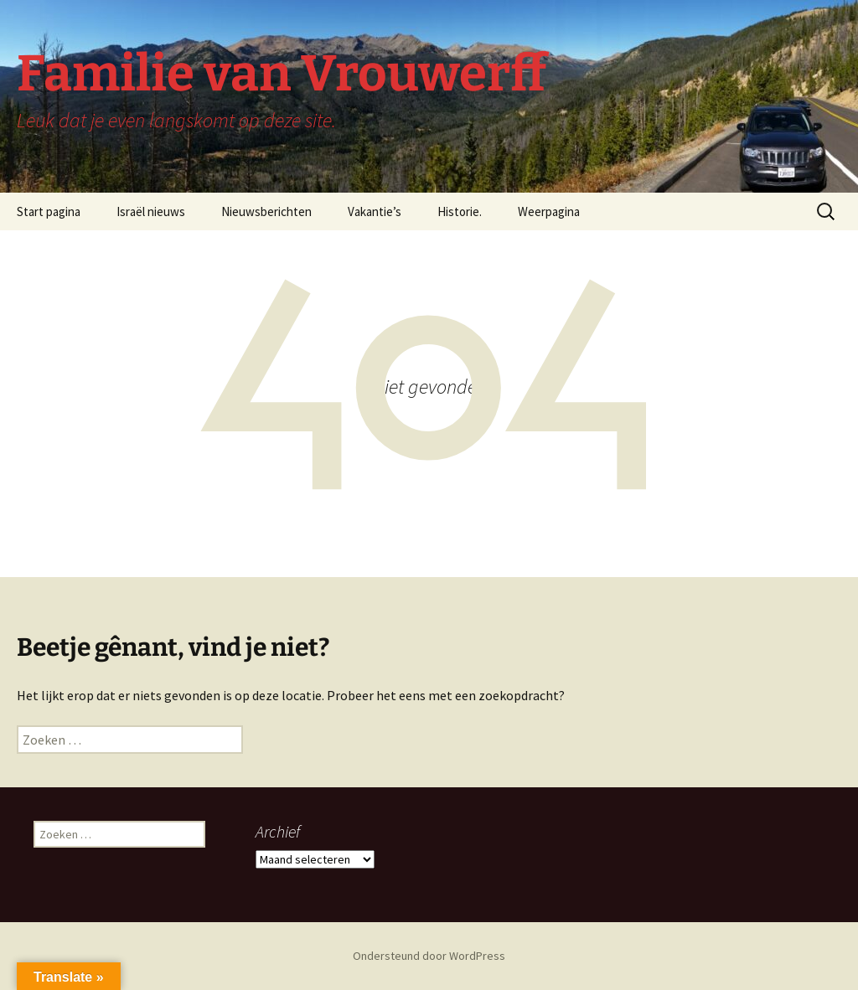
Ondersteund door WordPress (429, 955)
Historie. (459, 211)
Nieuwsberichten (266, 211)
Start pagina (48, 211)
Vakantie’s (374, 211)
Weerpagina (549, 211)
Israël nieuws (150, 211)
